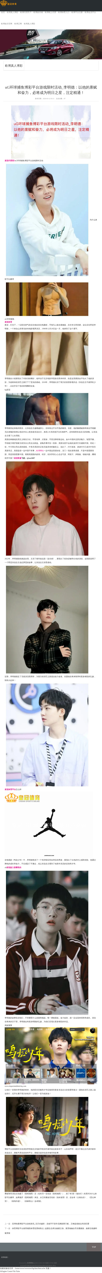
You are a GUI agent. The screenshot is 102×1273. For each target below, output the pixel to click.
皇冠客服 (47, 1266)
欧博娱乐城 (38, 12)
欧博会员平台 (90, 12)
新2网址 (53, 1266)
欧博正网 (18, 24)
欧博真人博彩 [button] (29, 24)
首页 (3, 12)
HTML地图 (53, 1263)
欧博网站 (40, 451)
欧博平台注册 (77, 12)
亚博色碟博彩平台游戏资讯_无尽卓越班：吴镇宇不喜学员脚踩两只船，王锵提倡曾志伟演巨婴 (50, 1224)
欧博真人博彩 (12, 12)
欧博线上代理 (50, 12)
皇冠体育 (33, 1266)
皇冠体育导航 (25, 1266)
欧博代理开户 (25, 12)
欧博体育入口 (63, 12)
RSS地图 (46, 1263)
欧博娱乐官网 (6, 24)
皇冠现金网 (40, 1266)
